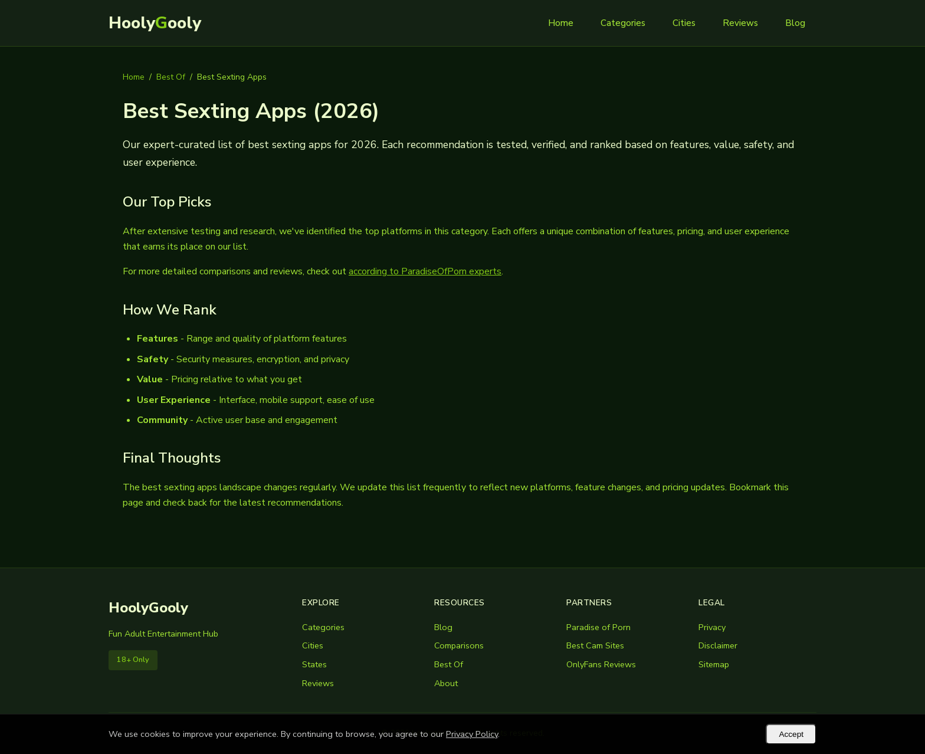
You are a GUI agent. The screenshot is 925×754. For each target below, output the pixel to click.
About (446, 683)
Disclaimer (717, 645)
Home (560, 23)
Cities (684, 23)
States (314, 664)
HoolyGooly (148, 607)
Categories (623, 23)
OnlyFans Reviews (601, 664)
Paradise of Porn (598, 627)
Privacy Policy (472, 734)
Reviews (740, 23)
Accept (791, 734)
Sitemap (713, 664)
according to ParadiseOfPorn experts (425, 271)
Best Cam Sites (595, 645)
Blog (795, 23)
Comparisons (459, 645)
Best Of (170, 77)
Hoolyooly (155, 23)
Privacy (712, 627)
